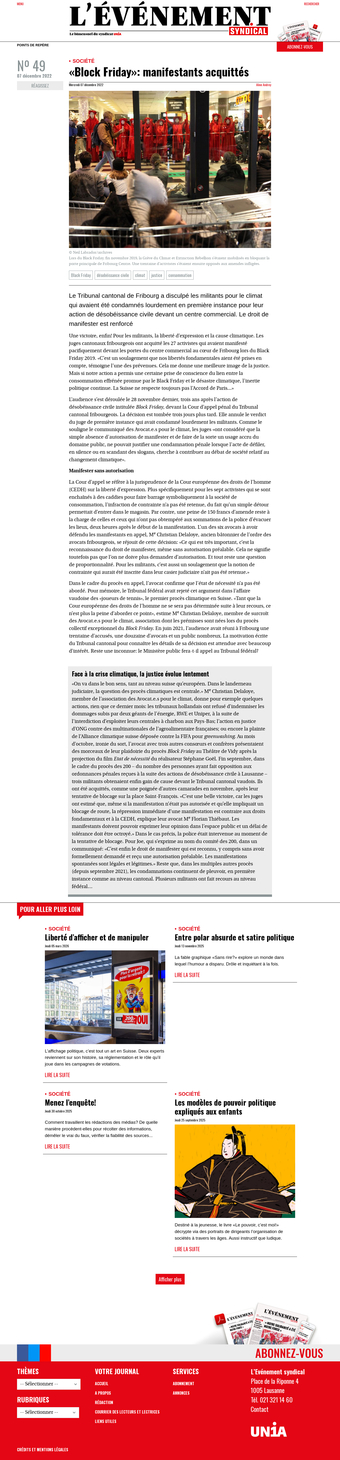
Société (83, 61)
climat (140, 275)
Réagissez (40, 85)
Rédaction (104, 1402)
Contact (259, 1409)
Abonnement (183, 1383)
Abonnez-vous (300, 46)
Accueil (101, 1383)
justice (156, 275)
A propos (103, 1393)
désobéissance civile (113, 275)
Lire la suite (57, 1074)
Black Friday (81, 275)
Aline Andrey (263, 84)
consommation (179, 275)
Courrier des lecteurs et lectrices (127, 1412)
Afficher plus (170, 1279)
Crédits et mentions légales (42, 1449)
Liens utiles (105, 1421)
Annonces (181, 1393)
